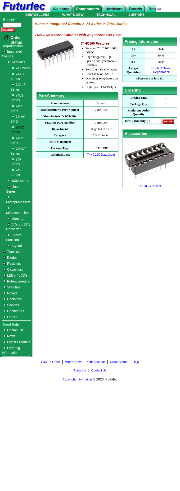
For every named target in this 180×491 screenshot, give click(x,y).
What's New (73, 362)
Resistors (12, 263)
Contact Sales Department (161, 70)
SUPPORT (136, 15)
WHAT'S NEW (73, 15)
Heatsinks (12, 299)
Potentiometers (16, 281)
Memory (15, 219)
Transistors (13, 252)
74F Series (15, 161)
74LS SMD (16, 108)
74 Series (16, 62)
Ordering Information (11, 350)
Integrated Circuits (12, 54)
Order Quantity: (136, 121)
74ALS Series (18, 87)
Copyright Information (77, 379)
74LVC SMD (18, 119)
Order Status (16, 40)
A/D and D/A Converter (18, 227)
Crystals (15, 246)
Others (10, 317)
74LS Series (16, 97)
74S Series (16, 172)
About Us (79, 370)
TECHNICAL (106, 15)
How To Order (50, 362)
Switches (11, 287)
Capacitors (13, 269)
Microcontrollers (18, 211)
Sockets (11, 305)
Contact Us (13, 330)
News (9, 336)
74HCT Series (18, 151)
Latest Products (16, 342)
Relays (10, 293)
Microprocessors (18, 200)
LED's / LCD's (15, 275)
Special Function (14, 237)
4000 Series (18, 181)
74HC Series (17, 129)
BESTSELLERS (37, 15)
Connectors (13, 311)
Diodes (10, 257)
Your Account (96, 362)
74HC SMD (17, 140)
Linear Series (13, 189)
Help (136, 362)
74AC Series (17, 76)
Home (40, 24)
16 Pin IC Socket (150, 184)
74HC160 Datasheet (101, 154)
